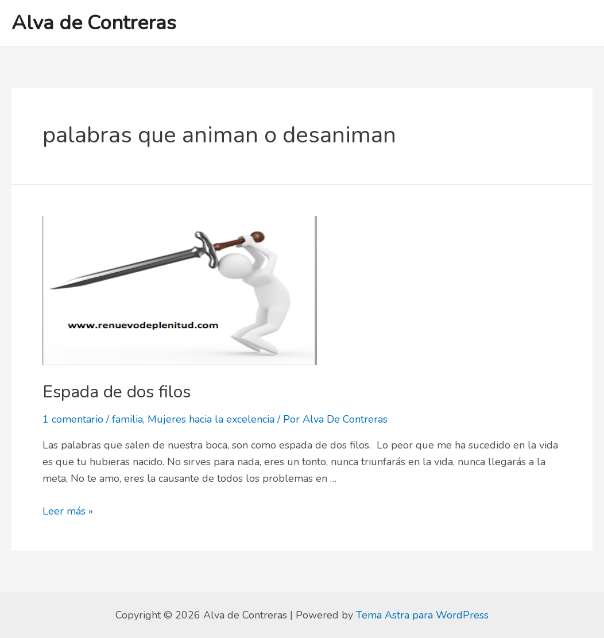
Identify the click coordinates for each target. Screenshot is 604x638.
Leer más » (67, 511)
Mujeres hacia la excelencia (211, 419)
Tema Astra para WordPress (422, 615)
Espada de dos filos (116, 392)
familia (127, 419)
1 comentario (72, 419)
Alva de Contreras (93, 22)
